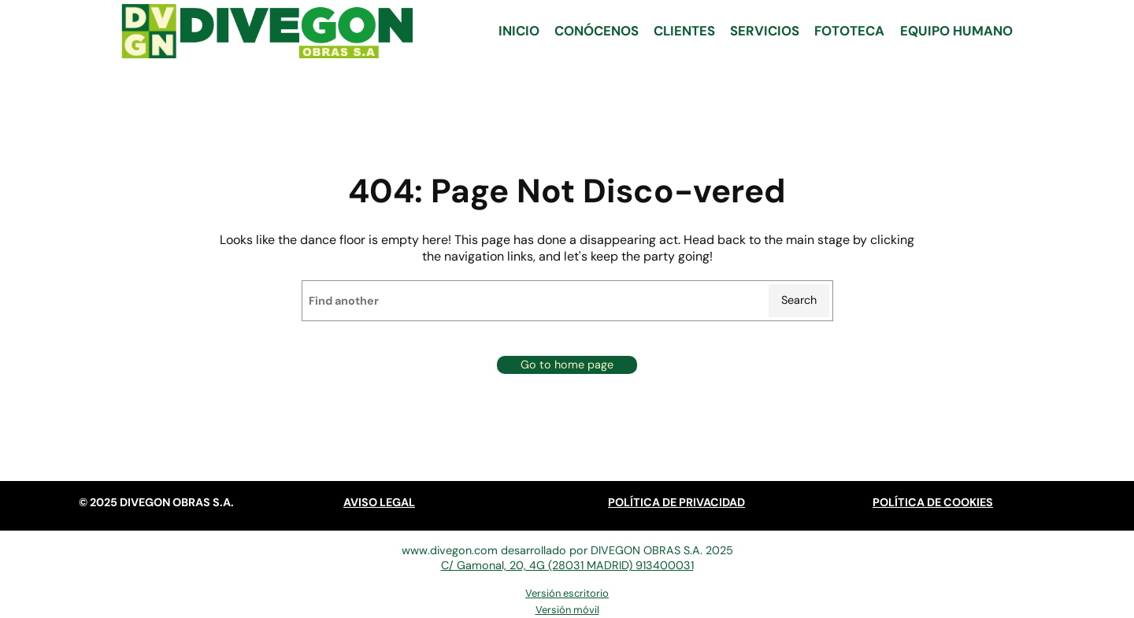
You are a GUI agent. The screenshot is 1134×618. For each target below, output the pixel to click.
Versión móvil (567, 609)
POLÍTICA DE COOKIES (933, 502)
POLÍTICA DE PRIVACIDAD (676, 502)
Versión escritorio (567, 593)
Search (799, 300)
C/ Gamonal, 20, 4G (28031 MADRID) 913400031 (567, 565)
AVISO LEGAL (379, 502)
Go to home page (567, 364)
